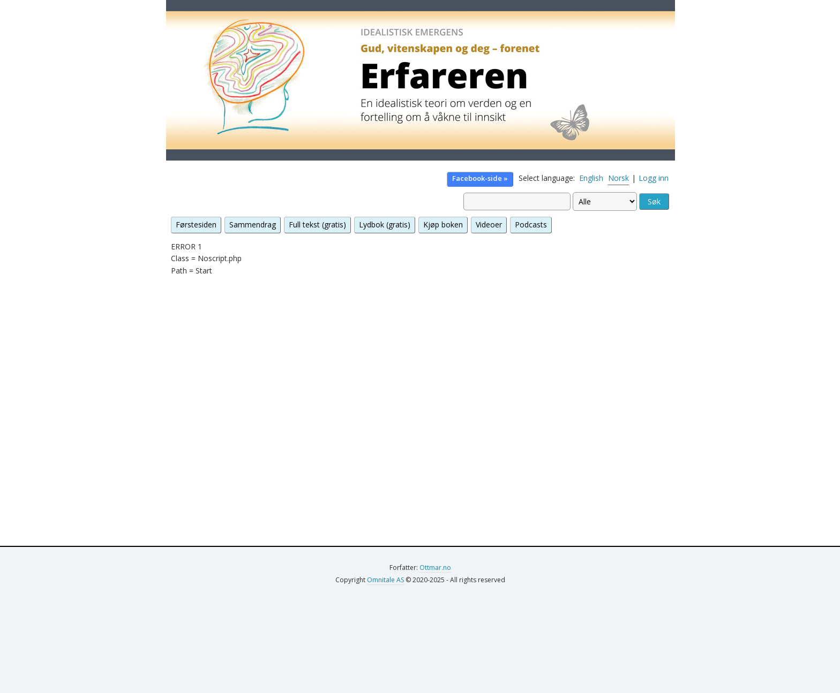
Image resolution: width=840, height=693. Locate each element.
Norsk (618, 178)
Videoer (489, 224)
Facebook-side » (480, 178)
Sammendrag (252, 224)
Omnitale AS (385, 579)
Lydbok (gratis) (384, 224)
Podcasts (531, 224)
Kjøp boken (443, 224)
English (591, 178)
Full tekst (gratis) (317, 224)
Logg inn (654, 178)
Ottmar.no (435, 567)
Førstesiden (196, 224)
